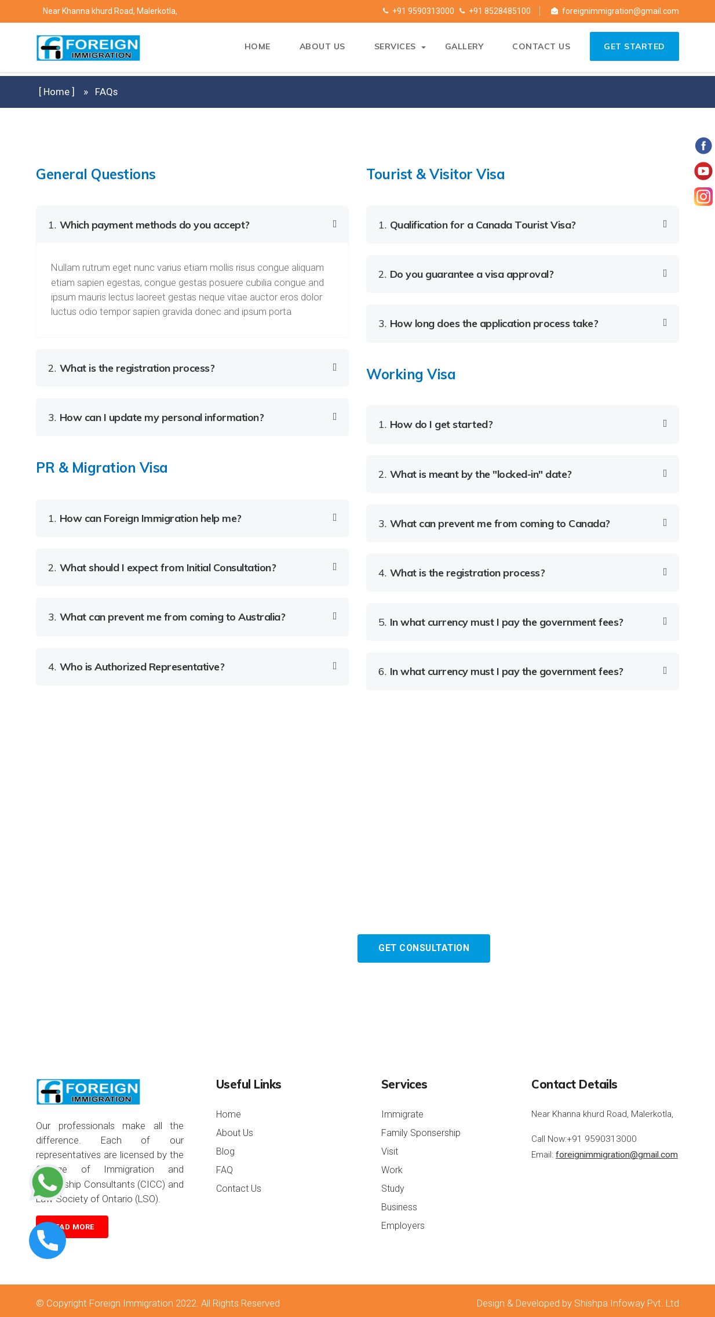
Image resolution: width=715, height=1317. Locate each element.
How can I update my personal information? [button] (156, 415)
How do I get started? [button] (435, 422)
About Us (318, 49)
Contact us (538, 49)
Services (391, 49)
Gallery (460, 49)
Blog (225, 1145)
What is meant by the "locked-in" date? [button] (475, 470)
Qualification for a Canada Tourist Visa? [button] (477, 224)
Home (253, 49)
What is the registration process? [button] (131, 366)
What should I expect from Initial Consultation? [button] (162, 564)
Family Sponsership (421, 1127)
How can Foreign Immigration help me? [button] (145, 516)
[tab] (192, 224)
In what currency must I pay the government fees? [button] (500, 616)
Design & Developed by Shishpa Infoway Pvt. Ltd (578, 1297)
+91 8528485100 (495, 11)
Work (392, 1164)
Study (392, 1182)
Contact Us (238, 1182)
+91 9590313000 (418, 11)
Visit (389, 1145)
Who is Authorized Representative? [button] (136, 662)
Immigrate (402, 1108)
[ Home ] (57, 91)
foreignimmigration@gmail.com (615, 11)
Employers (403, 1219)
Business (399, 1201)
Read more (72, 1221)
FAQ (224, 1164)
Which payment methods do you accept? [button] (149, 224)
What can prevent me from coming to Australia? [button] (166, 613)
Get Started (633, 49)
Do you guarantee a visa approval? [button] (465, 273)
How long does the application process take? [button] (488, 321)
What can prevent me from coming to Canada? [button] (494, 519)
